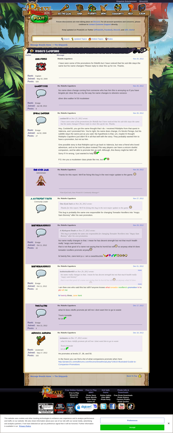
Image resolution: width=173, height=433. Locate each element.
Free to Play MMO (91, 391)
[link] (84, 408)
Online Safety (105, 395)
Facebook (108, 30)
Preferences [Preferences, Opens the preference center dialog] (132, 422)
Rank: (31, 76)
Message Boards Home (41, 45)
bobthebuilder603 (41, 225)
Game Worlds (91, 397)
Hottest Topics (97, 39)
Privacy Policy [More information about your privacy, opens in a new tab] (25, 428)
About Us (74, 397)
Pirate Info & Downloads (123, 391)
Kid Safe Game (106, 391)
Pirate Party (105, 399)
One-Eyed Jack (41, 170)
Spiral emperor (41, 113)
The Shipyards (60, 45)
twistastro (41, 306)
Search (66, 39)
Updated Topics (80, 39)
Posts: (31, 81)
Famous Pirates (123, 399)
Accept (132, 429)
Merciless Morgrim (41, 333)
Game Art (91, 402)
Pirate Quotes (123, 402)
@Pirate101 (98, 30)
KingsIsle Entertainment (127, 1)
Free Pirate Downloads (123, 395)
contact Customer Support (100, 24)
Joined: (32, 78)
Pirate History (123, 397)
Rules (110, 39)
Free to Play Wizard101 (74, 394)
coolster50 (41, 59)
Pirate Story (91, 395)
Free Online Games (74, 390)
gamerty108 (41, 86)
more (140, 270)
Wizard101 (143, 1)
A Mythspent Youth (41, 198)
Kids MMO (106, 397)
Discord (96, 22)
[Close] (169, 425)
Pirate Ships (91, 399)
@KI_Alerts (129, 30)
